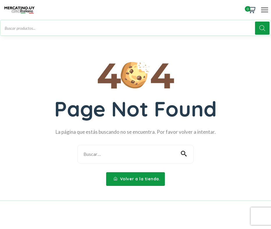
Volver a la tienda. (137, 179)
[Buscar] (262, 28)
